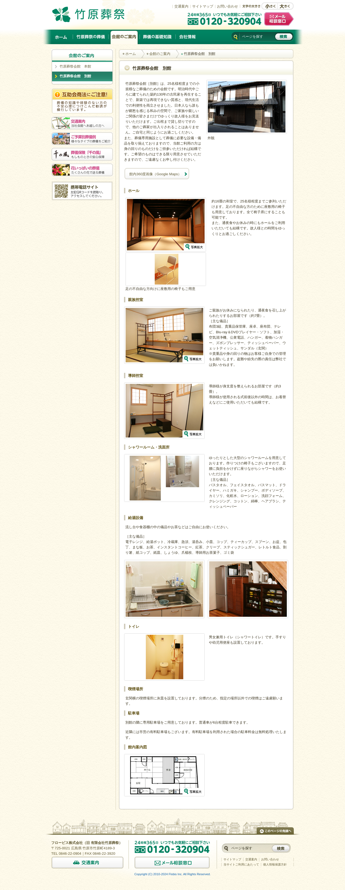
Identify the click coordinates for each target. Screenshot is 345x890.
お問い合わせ (227, 6)
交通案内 (181, 6)
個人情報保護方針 (275, 864)
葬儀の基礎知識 (158, 37)
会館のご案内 (124, 37)
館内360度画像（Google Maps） (155, 174)
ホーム (61, 37)
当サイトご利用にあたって (241, 864)
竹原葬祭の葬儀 (91, 37)
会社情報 (187, 37)
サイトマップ (202, 6)
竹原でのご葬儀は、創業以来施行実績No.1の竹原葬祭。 (96, 14)
